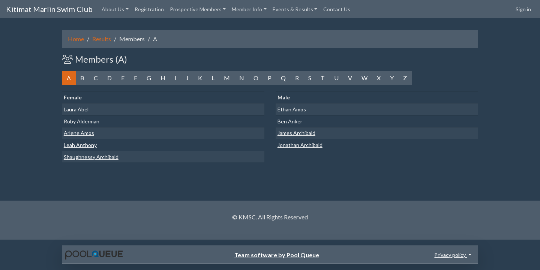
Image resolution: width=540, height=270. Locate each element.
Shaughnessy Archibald (91, 157)
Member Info (247, 9)
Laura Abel (76, 109)
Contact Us (336, 9)
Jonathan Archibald (300, 145)
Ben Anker (290, 121)
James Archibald (296, 133)
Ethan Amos (292, 109)
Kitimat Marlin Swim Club (49, 9)
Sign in (523, 9)
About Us (113, 9)
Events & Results (293, 9)
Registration (149, 9)
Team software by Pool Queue (276, 254)
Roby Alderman (81, 121)
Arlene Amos (79, 133)
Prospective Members (196, 9)
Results (101, 38)
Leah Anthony (80, 145)
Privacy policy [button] (450, 255)
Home (76, 38)
